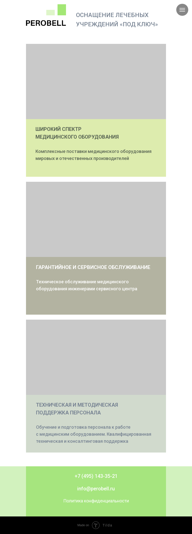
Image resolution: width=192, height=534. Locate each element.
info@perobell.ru (96, 489)
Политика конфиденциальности (96, 500)
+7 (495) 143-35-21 (96, 476)
